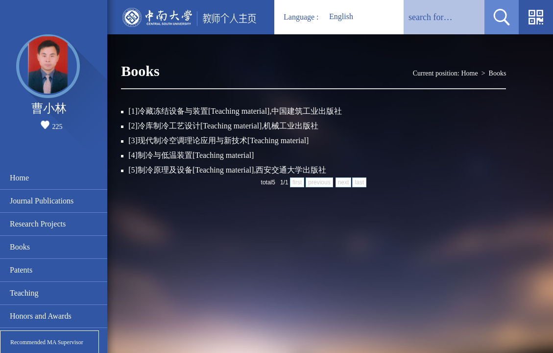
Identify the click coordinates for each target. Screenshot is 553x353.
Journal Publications (41, 201)
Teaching (24, 293)
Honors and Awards (41, 316)
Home (19, 178)
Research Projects (38, 224)
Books (20, 247)
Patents (21, 270)
